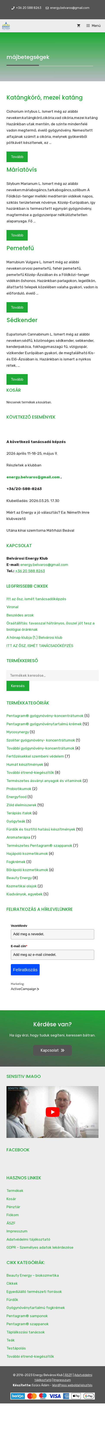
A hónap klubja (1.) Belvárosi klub (34, 637)
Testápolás (16, 1348)
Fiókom (12, 1215)
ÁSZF (10, 1223)
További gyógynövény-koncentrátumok (40, 748)
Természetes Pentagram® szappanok (39, 845)
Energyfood (16, 797)
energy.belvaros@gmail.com (33, 477)
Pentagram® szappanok (27, 1324)
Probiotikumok (18, 789)
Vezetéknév (19, 925)
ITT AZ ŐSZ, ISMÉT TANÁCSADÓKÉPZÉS (39, 646)
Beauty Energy (19, 878)
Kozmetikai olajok (21, 886)
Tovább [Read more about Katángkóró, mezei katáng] (17, 157)
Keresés (18, 686)
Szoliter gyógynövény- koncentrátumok (40, 740)
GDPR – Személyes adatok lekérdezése (39, 1247)
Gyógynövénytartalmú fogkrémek (35, 1307)
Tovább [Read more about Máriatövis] (17, 235)
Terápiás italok (19, 813)
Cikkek (12, 1283)
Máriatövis (21, 170)
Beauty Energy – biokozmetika (32, 1275)
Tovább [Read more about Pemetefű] (17, 307)
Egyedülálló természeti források (34, 1291)
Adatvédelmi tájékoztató (28, 1239)
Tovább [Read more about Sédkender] (17, 379)
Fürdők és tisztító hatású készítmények (40, 829)
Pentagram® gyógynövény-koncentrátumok (45, 716)
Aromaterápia (18, 837)
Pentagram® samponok (27, 1316)
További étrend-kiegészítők (30, 772)
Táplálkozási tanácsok (25, 1332)
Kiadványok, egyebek (24, 894)
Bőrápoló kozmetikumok (27, 870)
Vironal (12, 607)
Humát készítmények (24, 764)
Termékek (14, 1190)
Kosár (11, 1199)
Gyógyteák (15, 821)
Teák (10, 1340)
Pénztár (13, 1207)
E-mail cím (19, 946)
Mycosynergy (17, 732)
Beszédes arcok (20, 615)
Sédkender (21, 320)
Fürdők (12, 1299)
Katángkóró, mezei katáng (44, 97)
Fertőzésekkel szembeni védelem (35, 756)
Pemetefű (20, 248)
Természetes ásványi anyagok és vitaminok (44, 781)
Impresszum (16, 1231)
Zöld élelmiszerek (21, 805)
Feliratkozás (25, 969)
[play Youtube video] (52, 1112)
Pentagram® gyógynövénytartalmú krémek (44, 724)
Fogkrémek (16, 862)
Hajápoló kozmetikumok (27, 853)
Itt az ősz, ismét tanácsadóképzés (36, 599)
